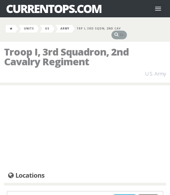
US (47, 28)
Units (29, 28)
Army (64, 28)
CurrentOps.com (53, 8)
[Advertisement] (85, 123)
